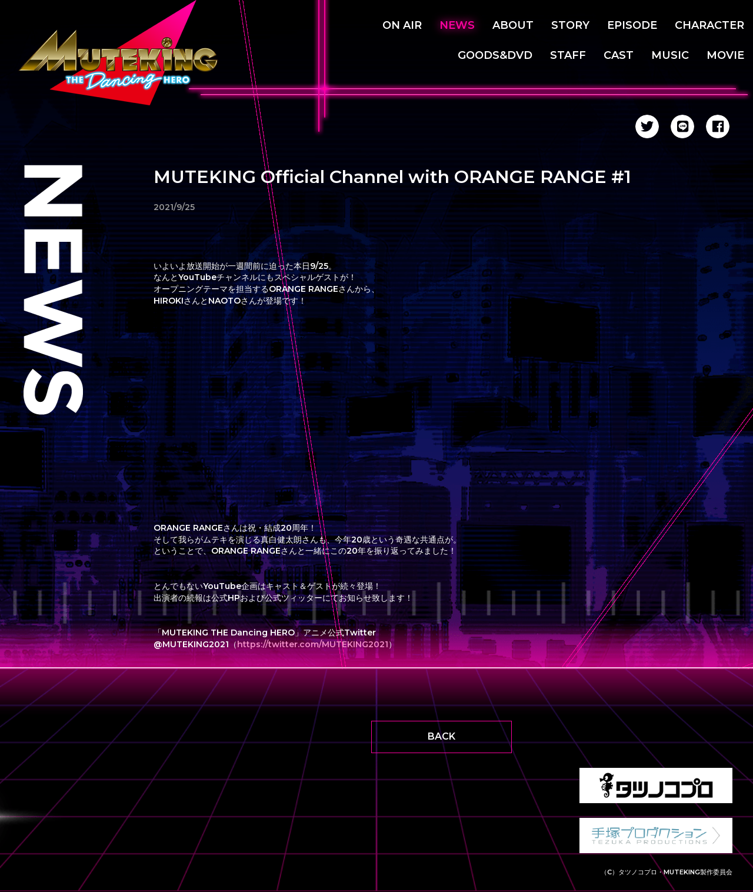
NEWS (457, 25)
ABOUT (513, 25)
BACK (441, 736)
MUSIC (670, 55)
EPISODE (632, 25)
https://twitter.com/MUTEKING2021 (312, 644)
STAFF (568, 55)
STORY (570, 25)
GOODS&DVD (495, 55)
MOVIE (725, 55)
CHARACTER (709, 25)
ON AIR (402, 25)
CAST (619, 55)
